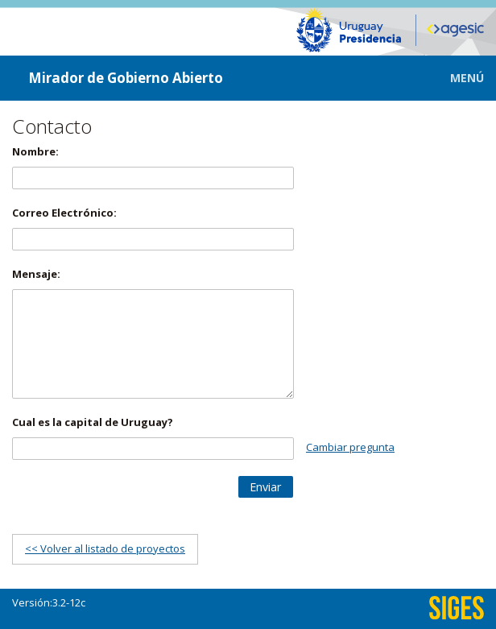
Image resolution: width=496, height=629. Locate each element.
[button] (455, 78)
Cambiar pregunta (350, 447)
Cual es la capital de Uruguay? (92, 422)
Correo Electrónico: (64, 212)
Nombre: (35, 151)
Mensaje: (36, 274)
